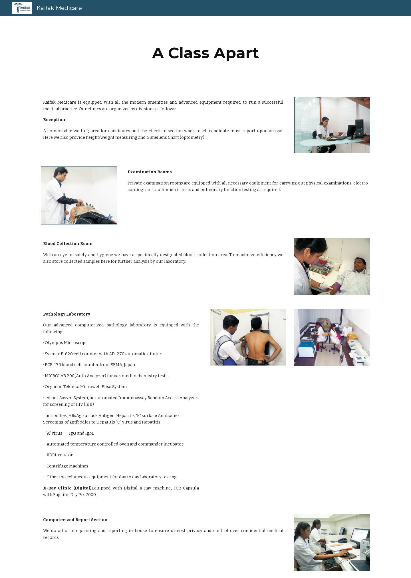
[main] (205, 53)
